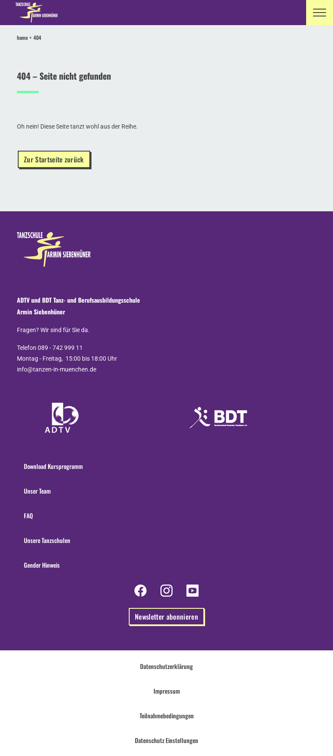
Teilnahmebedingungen (167, 715)
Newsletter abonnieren (166, 616)
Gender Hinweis (42, 564)
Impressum (166, 690)
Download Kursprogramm (53, 466)
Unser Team (37, 490)
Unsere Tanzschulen (47, 540)
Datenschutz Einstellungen (166, 740)
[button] (319, 12)
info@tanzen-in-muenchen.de (56, 369)
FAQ (28, 515)
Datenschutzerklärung (166, 666)
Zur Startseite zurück (54, 159)
